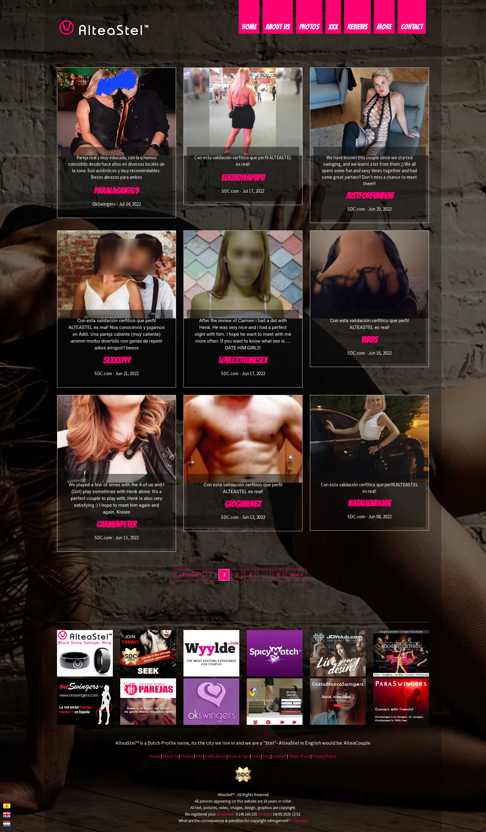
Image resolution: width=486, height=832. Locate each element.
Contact (412, 27)
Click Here (299, 821)
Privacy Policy (324, 757)
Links (256, 757)
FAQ (266, 757)
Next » (296, 575)
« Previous (189, 575)
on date (264, 814)
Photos (309, 27)
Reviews (357, 27)
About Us (278, 27)
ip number (225, 814)
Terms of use (299, 757)
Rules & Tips (238, 757)
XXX (333, 27)
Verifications (215, 757)
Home (249, 27)
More (384, 27)
